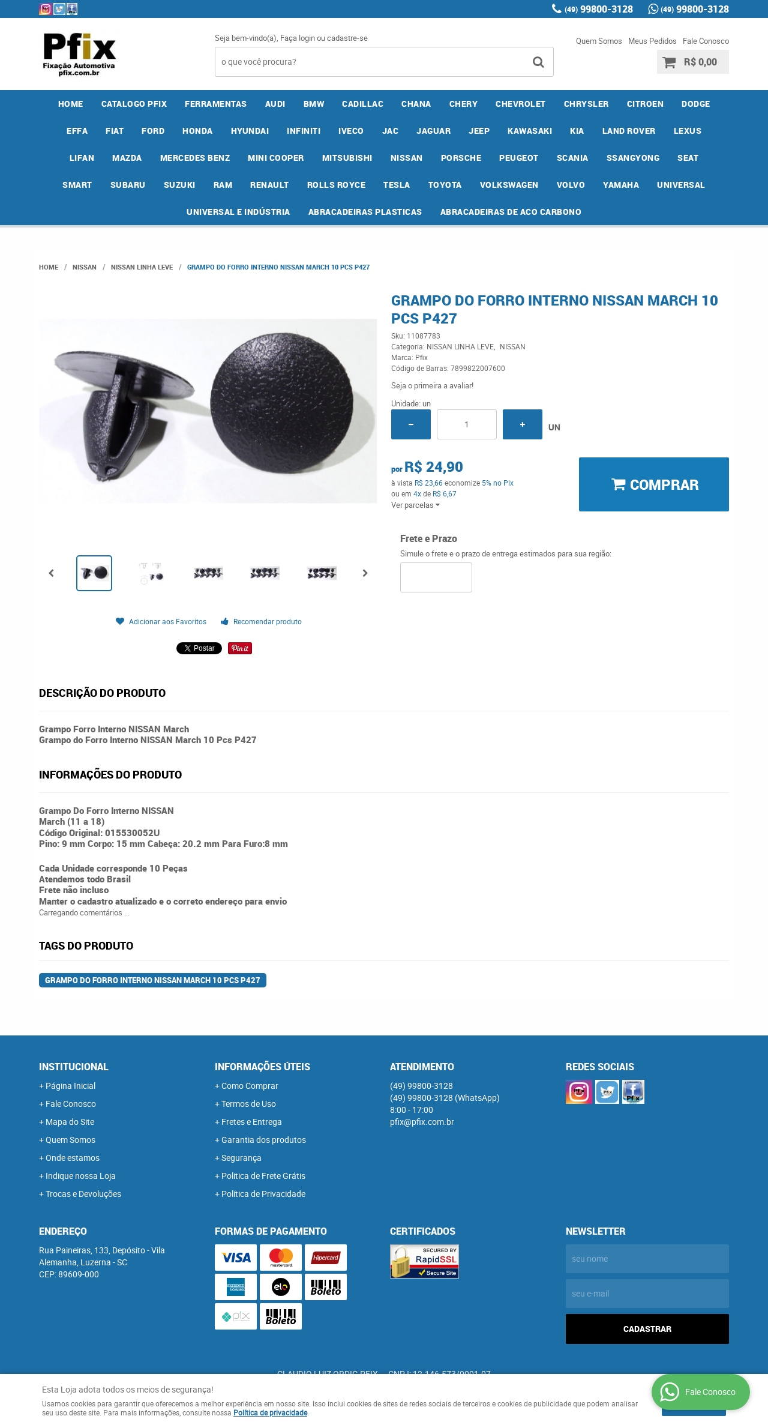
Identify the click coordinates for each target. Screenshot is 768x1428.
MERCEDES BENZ (195, 157)
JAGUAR (433, 130)
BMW (314, 103)
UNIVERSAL (681, 184)
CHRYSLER (586, 103)
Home (70, 103)
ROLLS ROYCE (336, 184)
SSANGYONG (633, 157)
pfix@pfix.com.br (422, 1121)
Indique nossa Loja (81, 1175)
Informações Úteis (262, 1066)
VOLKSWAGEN (509, 184)
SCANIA (573, 157)
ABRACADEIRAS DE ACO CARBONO (511, 211)
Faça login (297, 37)
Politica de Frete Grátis (263, 1175)
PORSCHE (461, 157)
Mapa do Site (70, 1121)
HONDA (197, 130)
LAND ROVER (629, 130)
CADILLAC (362, 103)
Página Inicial (70, 1085)
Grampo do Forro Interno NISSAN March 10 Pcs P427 (152, 980)
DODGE (696, 103)
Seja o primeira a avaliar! (432, 385)
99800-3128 (599, 9)
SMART (77, 184)
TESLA (396, 184)
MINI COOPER (276, 157)
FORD (153, 130)
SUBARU (128, 184)
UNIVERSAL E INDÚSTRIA (238, 211)
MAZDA (127, 157)
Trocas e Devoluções (83, 1193)
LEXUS (688, 130)
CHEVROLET (521, 103)
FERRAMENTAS (216, 103)
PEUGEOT (519, 157)
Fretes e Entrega (251, 1121)
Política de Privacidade (263, 1193)
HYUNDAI (250, 130)
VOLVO (571, 184)
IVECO (351, 130)
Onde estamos (73, 1157)
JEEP (479, 130)
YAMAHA (621, 184)
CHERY (463, 103)
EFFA (77, 130)
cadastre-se (347, 37)
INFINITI (303, 130)
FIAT (115, 130)
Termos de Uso (248, 1103)
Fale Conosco (706, 40)
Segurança (241, 1157)
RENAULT (269, 184)
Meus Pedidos (652, 40)
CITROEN (645, 103)
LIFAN (82, 157)
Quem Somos (599, 40)
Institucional (74, 1066)
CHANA (416, 103)
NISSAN (407, 157)
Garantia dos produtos (263, 1139)
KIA (577, 130)
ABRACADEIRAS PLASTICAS (365, 211)
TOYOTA (445, 184)
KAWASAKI (530, 130)
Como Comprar (249, 1085)
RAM (223, 184)
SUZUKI (180, 184)
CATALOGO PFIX (134, 103)
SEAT (687, 157)
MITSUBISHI (347, 157)
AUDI (275, 103)
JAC (390, 130)
